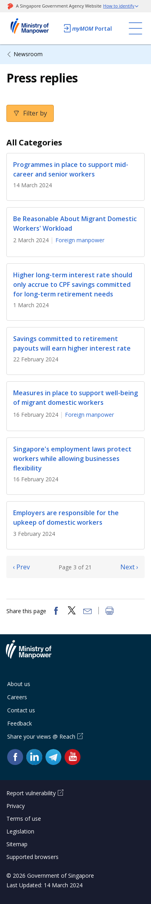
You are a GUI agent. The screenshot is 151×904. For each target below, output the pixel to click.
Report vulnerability (31, 793)
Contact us (21, 710)
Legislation (20, 831)
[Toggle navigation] (135, 28)
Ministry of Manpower (35, 654)
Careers (17, 697)
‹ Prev (21, 567)
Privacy (15, 806)
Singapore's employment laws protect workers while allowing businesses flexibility (72, 459)
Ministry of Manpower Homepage (32, 28)
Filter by (34, 113)
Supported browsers (32, 857)
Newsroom (28, 54)
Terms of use (23, 818)
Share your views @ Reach (41, 736)
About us (18, 684)
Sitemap (16, 844)
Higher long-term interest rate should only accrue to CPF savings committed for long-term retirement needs (72, 284)
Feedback (19, 723)
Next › (129, 567)
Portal (87, 28)
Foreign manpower (79, 240)
